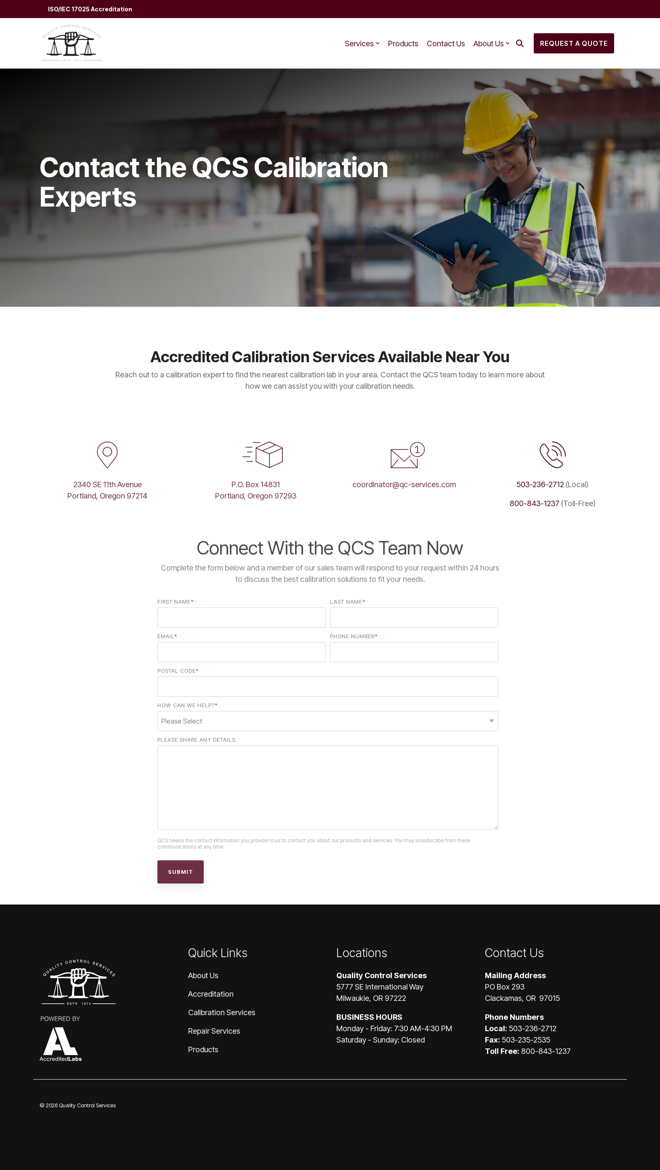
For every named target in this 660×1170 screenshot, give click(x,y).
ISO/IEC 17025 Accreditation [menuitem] (90, 9)
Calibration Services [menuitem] (221, 1012)
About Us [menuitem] (203, 975)
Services (362, 43)
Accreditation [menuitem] (211, 994)
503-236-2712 (540, 484)
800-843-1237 (534, 503)
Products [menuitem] (203, 1049)
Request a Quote (574, 43)
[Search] (519, 43)
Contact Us (446, 43)
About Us (492, 43)
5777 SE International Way (379, 986)
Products (403, 43)
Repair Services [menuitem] (214, 1031)
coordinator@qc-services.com (404, 484)
